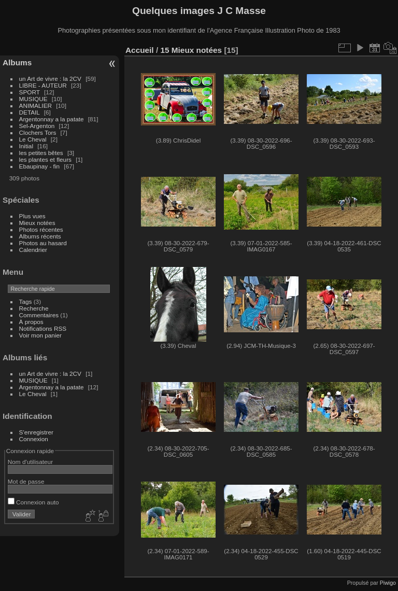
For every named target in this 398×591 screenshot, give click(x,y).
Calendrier (33, 249)
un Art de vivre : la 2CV (50, 78)
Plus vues (32, 216)
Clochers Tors (37, 132)
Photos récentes (41, 229)
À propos (31, 321)
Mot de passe (26, 481)
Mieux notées (37, 222)
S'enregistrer (36, 432)
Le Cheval (33, 139)
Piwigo (388, 583)
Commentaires (39, 315)
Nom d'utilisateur (30, 461)
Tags (25, 301)
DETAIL (29, 112)
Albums (17, 62)
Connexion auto (33, 502)
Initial (26, 146)
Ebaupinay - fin (39, 166)
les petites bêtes (41, 152)
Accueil (139, 50)
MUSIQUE (33, 98)
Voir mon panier (40, 335)
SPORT (29, 92)
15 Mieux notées (191, 50)
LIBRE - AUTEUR (43, 85)
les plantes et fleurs (45, 159)
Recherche (34, 308)
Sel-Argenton (37, 125)
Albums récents (40, 236)
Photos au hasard (43, 243)
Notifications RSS (43, 328)
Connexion (33, 438)
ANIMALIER (35, 105)
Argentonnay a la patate (51, 119)
